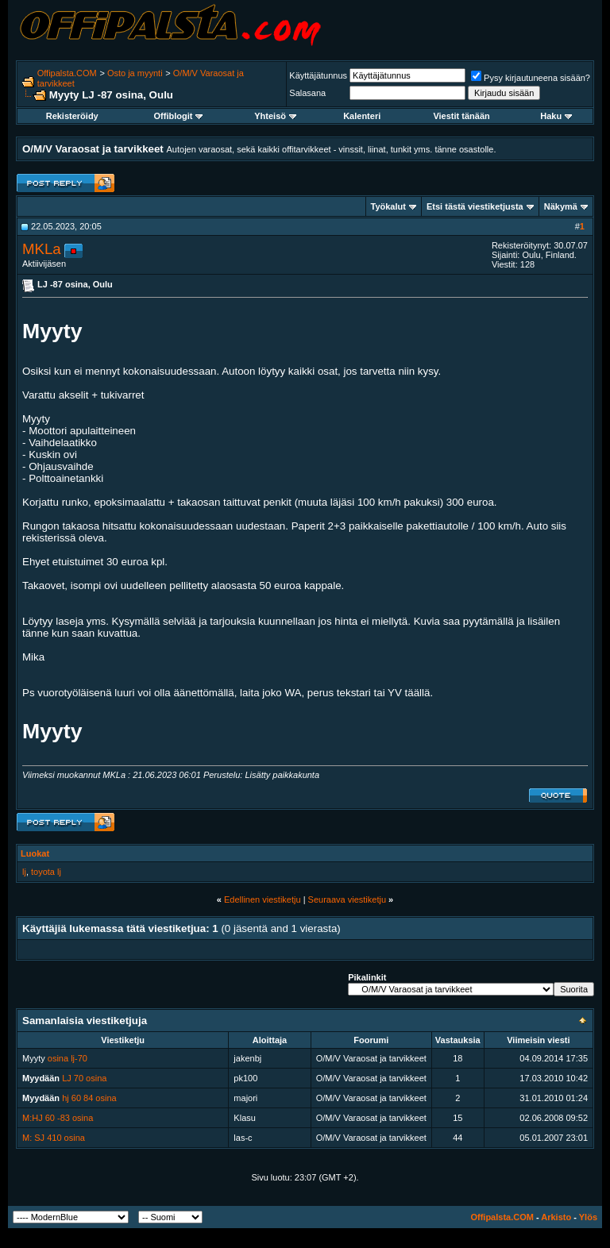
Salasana (307, 93)
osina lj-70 (67, 1058)
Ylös (588, 1217)
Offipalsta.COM (67, 73)
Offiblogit (178, 116)
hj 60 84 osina (89, 1098)
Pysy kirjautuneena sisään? (530, 78)
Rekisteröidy (72, 116)
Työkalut (388, 206)
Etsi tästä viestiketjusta (475, 206)
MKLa (41, 249)
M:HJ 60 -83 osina (57, 1118)
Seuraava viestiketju (347, 899)
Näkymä (560, 206)
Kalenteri (361, 116)
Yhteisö (275, 116)
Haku (556, 116)
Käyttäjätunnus (318, 75)
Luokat (35, 853)
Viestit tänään (461, 116)
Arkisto (556, 1217)
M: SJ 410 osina (53, 1137)
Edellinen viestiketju (262, 899)
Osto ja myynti (135, 73)
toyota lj (46, 871)
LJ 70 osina (84, 1078)
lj (24, 871)
